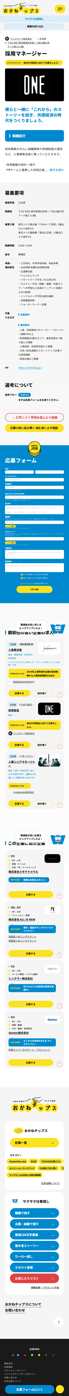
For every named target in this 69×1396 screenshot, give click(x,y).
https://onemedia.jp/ (29, 367)
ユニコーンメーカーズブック (22, 1168)
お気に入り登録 (26, 417)
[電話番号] (34, 487)
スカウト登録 (24, 1267)
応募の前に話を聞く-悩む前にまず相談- (34, 427)
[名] (49, 472)
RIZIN (33, 1161)
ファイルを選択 (10, 526)
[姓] (19, 472)
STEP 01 (24, 394)
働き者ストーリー (27, 1245)
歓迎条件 (25, 325)
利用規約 (37, 583)
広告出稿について (50, 1183)
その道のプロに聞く (48, 1168)
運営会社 (8, 1363)
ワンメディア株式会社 (21, 38)
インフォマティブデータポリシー (20, 1373)
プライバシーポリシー (27, 583)
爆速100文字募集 (26, 1234)
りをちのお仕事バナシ (51, 1161)
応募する (19, 693)
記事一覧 (21, 1142)
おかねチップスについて (23, 1304)
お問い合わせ (15, 1310)
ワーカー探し (24, 1256)
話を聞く (42, 693)
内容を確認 (34, 589)
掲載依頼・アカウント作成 (45, 1287)
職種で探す (22, 1213)
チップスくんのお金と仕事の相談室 (25, 1174)
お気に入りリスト (27, 1278)
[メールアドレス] (34, 479)
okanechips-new (17, 1161)
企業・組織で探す (27, 1224)
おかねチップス (34, 1104)
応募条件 (25, 314)
